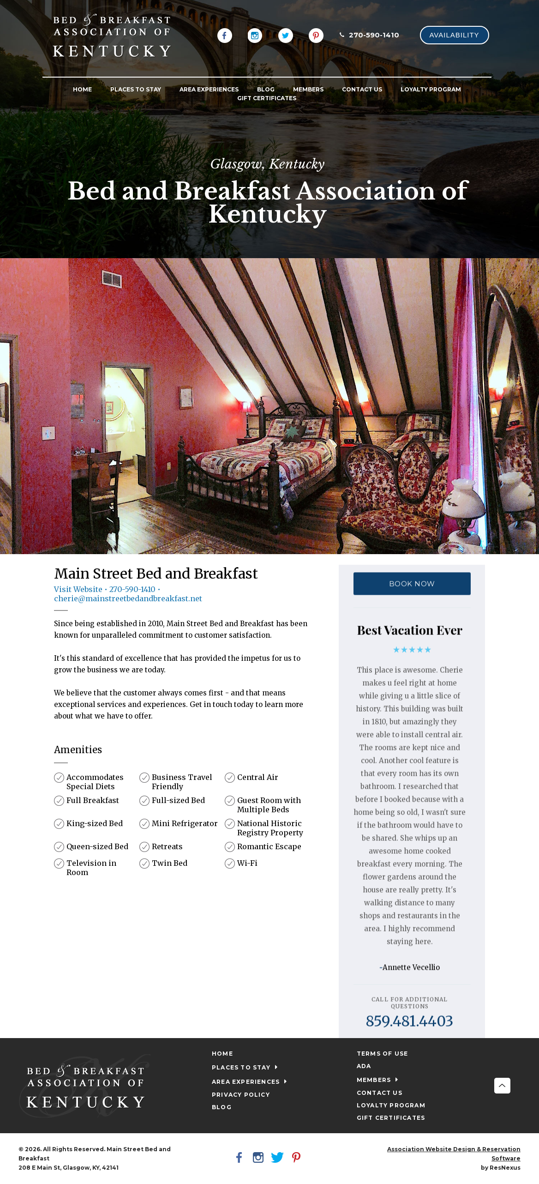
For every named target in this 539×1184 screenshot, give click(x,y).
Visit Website (78, 589)
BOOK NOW (412, 583)
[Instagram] (255, 34)
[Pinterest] (316, 34)
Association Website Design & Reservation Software (454, 1154)
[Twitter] (285, 34)
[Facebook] (224, 34)
